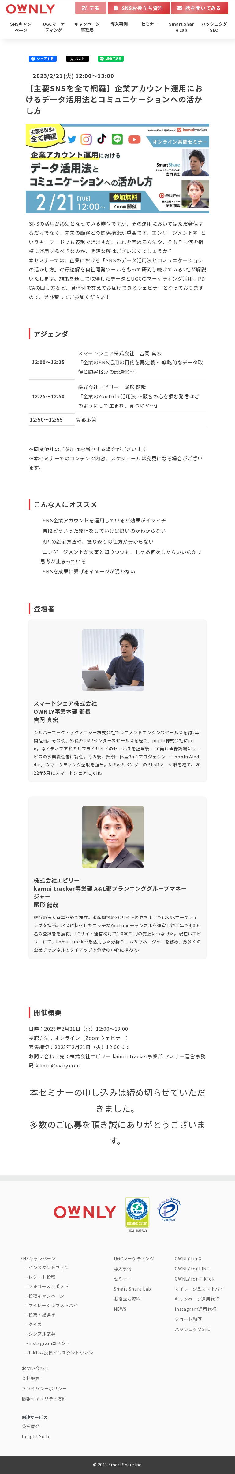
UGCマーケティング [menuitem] (54, 27)
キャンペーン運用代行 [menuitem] (197, 1299)
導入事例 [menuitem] (119, 24)
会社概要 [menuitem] (31, 1378)
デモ (94, 8)
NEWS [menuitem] (120, 1309)
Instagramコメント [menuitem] (49, 1343)
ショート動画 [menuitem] (188, 1319)
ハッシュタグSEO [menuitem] (214, 27)
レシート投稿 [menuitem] (41, 1277)
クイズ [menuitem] (35, 1324)
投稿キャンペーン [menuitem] (46, 1296)
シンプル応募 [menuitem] (41, 1334)
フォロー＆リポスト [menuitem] (48, 1286)
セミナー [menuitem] (149, 24)
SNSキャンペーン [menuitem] (21, 27)
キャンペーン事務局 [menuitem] (87, 27)
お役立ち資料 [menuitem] (127, 1299)
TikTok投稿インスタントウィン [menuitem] (60, 1353)
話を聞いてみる (203, 8)
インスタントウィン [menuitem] (48, 1267)
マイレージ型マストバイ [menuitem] (53, 1305)
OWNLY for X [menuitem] (188, 1258)
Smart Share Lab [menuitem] (181, 27)
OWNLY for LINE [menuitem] (192, 1269)
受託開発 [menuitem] (31, 1426)
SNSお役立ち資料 (142, 8)
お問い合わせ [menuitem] (35, 1368)
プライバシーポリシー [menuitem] (44, 1388)
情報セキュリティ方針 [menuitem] (44, 1398)
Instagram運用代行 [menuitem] (195, 1309)
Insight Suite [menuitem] (36, 1436)
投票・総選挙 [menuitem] (41, 1315)
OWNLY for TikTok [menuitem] (194, 1279)
